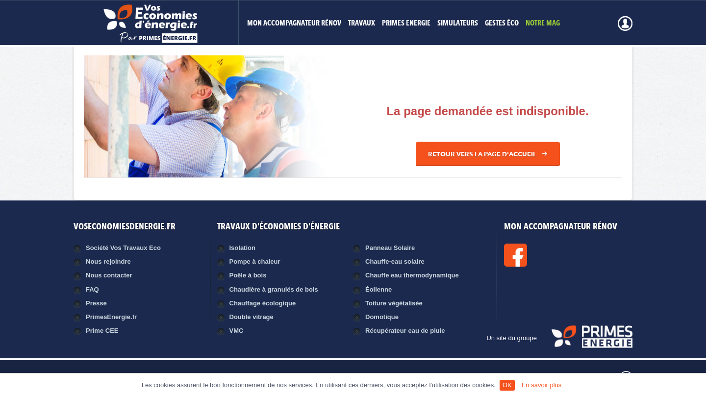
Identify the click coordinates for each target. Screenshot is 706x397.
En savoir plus (542, 385)
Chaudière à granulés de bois (273, 289)
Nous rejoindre (108, 261)
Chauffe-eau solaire (395, 261)
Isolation (242, 247)
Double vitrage (251, 317)
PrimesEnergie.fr (111, 317)
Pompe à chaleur (254, 261)
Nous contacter (109, 275)
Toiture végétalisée (394, 303)
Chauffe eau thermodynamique (412, 275)
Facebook (548, 255)
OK (507, 385)
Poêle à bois (248, 275)
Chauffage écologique (262, 303)
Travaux (361, 23)
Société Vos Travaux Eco (123, 247)
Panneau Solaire (390, 247)
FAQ (92, 289)
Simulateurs (457, 23)
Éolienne (378, 289)
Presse (96, 303)
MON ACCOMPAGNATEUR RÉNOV (294, 23)
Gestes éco (502, 23)
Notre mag (543, 23)
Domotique (382, 317)
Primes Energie (406, 23)
